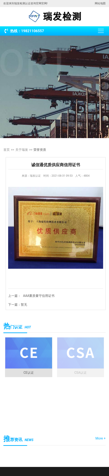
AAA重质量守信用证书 (38, 296)
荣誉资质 (39, 149)
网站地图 (100, 3)
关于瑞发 (21, 149)
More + (100, 438)
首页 (6, 149)
